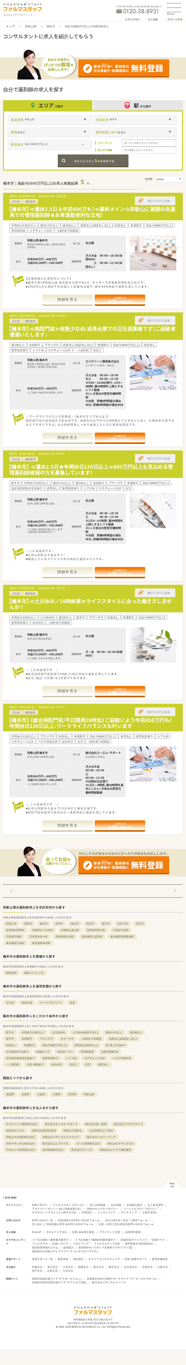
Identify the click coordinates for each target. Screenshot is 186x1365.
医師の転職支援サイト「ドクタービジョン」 (57, 1278)
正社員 (10, 1002)
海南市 (28, 923)
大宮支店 (68, 1267)
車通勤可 (29, 1045)
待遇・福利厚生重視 (83, 1232)
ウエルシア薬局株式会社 (20, 1150)
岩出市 (140, 923)
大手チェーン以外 (94, 1058)
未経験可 (27, 1038)
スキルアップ (81, 1243)
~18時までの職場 (91, 1038)
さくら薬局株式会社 (88, 1143)
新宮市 (106, 923)
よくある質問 (155, 1205)
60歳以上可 (43, 1051)
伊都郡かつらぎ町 (42, 930)
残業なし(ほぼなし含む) (123, 1038)
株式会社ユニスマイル (55, 1143)
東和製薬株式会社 (53, 1150)
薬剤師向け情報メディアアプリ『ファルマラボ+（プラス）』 (65, 1251)
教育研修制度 (160, 1259)
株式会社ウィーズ (81, 1150)
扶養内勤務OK (109, 1051)
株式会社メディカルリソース (109, 1282)
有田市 (59, 923)
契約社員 (27, 1002)
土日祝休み (58, 1032)
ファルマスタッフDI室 (107, 1243)
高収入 (74, 1064)
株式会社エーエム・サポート (61, 1124)
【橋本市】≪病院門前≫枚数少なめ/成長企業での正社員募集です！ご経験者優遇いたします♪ (92, 331)
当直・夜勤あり (35, 1064)
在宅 (87, 1064)
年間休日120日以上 (33, 1032)
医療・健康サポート (136, 1259)
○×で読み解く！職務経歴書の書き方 (95, 1240)
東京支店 (98, 1267)
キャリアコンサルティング (104, 1259)
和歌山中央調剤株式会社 (20, 1137)
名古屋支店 (130, 1267)
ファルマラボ (40, 1243)
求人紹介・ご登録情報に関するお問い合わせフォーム (63, 1224)
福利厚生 (78, 1259)
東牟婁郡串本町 (41, 943)
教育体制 (63, 1259)
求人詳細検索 (97, 1205)
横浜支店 (114, 1267)
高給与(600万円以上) (54, 1045)
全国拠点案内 (134, 1205)
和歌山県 (30, 26)
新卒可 (10, 1038)
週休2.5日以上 (114, 1032)
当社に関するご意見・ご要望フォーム (126, 1220)
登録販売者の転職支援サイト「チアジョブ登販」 (59, 1282)
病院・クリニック (34, 973)
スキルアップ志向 (56, 1232)
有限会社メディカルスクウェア (61, 1137)
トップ (10, 26)
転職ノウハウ (60, 1243)
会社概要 (153, 19)
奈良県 (72, 1094)
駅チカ (10, 1032)
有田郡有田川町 (96, 930)
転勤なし (11, 1045)
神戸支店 (37, 1271)
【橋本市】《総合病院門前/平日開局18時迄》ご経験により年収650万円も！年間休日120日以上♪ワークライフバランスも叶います (90, 723)
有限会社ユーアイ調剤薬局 (115, 1150)
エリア (47, 105)
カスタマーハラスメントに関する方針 (54, 1212)
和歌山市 (11, 923)
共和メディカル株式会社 (20, 1143)
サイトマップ (129, 1212)
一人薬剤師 (12, 1064)
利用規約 (87, 1212)
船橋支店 (83, 1267)
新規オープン (65, 1051)
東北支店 (52, 1267)
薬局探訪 (68, 1247)
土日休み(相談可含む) (85, 1032)
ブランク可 (46, 1038)
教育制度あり (50, 1058)
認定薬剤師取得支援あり (20, 1058)
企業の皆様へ (132, 19)
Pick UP (36, 1232)
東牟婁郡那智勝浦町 (122, 936)
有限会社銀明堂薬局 (44, 1130)
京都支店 (147, 1267)
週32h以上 (136, 1032)
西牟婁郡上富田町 (92, 936)
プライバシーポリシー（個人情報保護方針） (57, 1209)
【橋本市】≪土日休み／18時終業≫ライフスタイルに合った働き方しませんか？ (90, 604)
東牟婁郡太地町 (15, 943)
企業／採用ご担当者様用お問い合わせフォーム (126, 1224)
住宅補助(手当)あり (17, 1051)
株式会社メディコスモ (121, 1143)
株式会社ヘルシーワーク (101, 1137)
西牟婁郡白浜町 (65, 936)
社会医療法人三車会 (101, 1130)
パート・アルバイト (51, 1002)
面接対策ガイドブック (134, 1240)
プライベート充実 (109, 1232)
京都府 (25, 1094)
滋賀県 (10, 1094)
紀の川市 (123, 923)
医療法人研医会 (72, 1130)
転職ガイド (158, 1240)
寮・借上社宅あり (115, 1045)
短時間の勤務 (133, 1232)
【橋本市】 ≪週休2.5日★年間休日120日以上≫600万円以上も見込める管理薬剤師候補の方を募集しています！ (91, 469)
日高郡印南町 (14, 936)
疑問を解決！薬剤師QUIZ (139, 1243)
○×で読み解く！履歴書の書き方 (50, 1240)
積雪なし (103, 1064)
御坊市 (75, 923)
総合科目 (56, 1064)
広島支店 (52, 1271)
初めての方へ (40, 1205)
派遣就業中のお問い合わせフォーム (79, 1220)
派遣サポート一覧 (42, 1259)
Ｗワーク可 (67, 1038)
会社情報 (116, 1205)
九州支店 (68, 1271)
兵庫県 (57, 1094)
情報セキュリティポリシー (102, 1209)
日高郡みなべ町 (38, 936)
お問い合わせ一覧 (42, 1220)
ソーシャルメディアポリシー (140, 1209)
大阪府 (41, 1094)
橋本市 (51, 26)
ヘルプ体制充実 (122, 1058)
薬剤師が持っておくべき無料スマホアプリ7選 (105, 1247)
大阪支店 (162, 1267)
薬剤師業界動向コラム (45, 1247)
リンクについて (107, 1212)
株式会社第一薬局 (95, 1124)
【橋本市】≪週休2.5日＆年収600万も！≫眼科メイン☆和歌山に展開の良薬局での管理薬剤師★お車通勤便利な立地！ (92, 212)
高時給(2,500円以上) (86, 1045)
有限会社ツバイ (15, 1130)
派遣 (72, 1002)
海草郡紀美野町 (15, 930)
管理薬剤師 (87, 1051)
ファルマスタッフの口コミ (68, 1205)
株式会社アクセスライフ (128, 1124)
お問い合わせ (175, 19)
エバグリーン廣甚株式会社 (21, 1124)
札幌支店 (37, 1267)
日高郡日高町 (121, 930)
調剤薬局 (11, 973)
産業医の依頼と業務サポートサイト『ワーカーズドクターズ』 (122, 1278)
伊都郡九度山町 (70, 930)
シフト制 (71, 1058)
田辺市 (90, 923)
